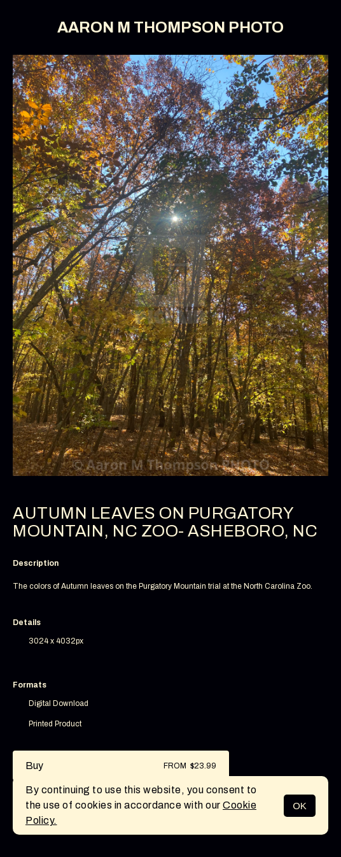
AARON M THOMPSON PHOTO (170, 27)
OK (300, 805)
